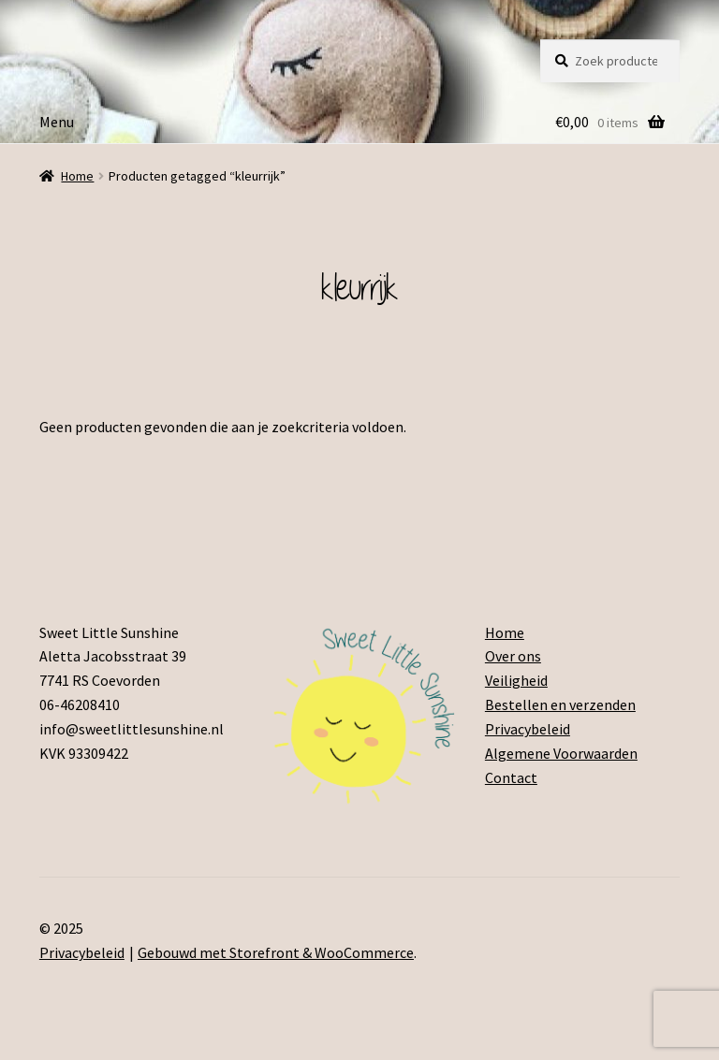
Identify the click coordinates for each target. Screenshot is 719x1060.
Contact (511, 777)
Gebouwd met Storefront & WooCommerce (276, 952)
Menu (56, 121)
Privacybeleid (527, 728)
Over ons (513, 655)
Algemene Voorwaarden (561, 753)
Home (77, 175)
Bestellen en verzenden (560, 704)
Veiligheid (516, 680)
